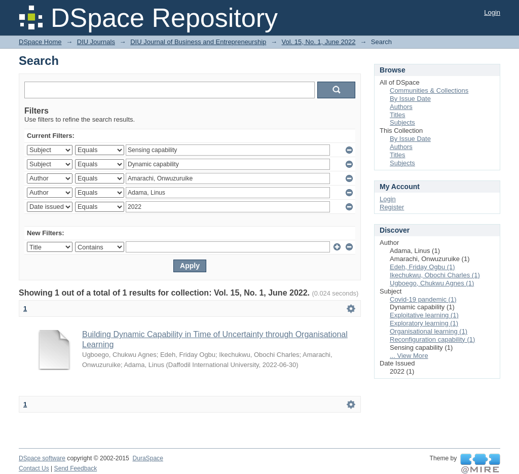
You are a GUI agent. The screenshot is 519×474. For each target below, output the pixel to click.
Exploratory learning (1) (424, 323)
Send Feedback (75, 468)
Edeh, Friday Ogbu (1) (422, 267)
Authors (401, 107)
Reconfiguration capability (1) (432, 339)
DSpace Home (40, 42)
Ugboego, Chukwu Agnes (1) (432, 283)
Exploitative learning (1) (424, 315)
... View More (409, 355)
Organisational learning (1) (428, 331)
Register (392, 207)
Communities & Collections (429, 90)
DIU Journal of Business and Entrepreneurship (198, 42)
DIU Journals (96, 42)
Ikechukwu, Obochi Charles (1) (435, 275)
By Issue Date (410, 98)
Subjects (402, 122)
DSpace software (42, 458)
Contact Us (34, 468)
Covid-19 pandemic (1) (423, 299)
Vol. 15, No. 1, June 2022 (319, 42)
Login (492, 12)
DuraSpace (147, 458)
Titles (397, 115)
